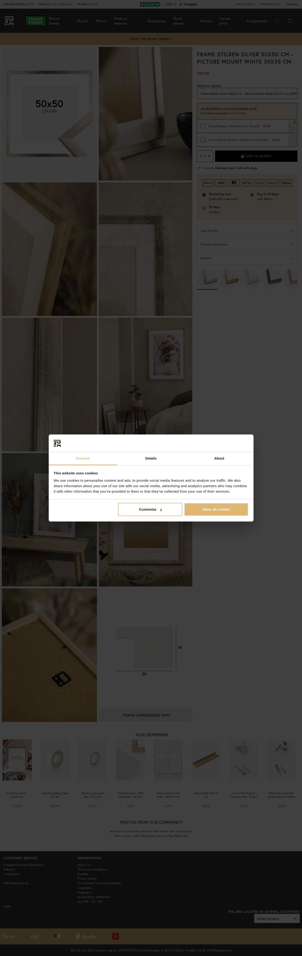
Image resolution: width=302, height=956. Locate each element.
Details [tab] (151, 458)
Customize (150, 509)
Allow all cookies (216, 509)
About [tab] (219, 458)
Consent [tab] (83, 458)
